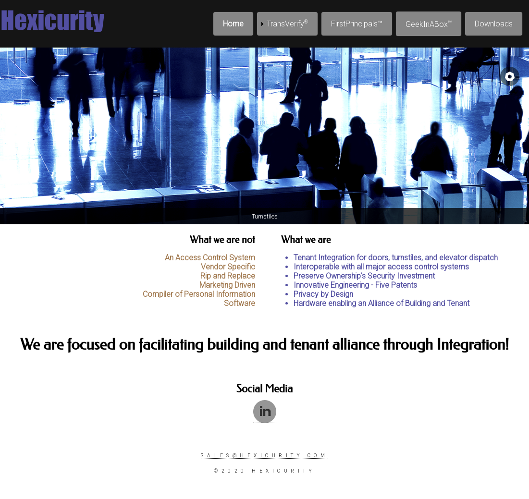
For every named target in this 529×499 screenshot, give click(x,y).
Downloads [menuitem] (494, 23)
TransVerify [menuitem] (287, 23)
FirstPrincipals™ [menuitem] (356, 23)
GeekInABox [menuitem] (429, 24)
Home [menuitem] (233, 23)
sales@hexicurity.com (264, 455)
